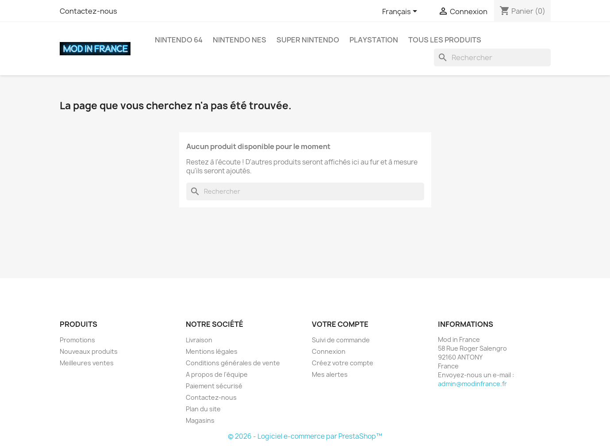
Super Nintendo (307, 40)
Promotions (77, 340)
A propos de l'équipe (217, 374)
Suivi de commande (341, 340)
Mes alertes (330, 374)
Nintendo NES (239, 40)
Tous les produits (444, 40)
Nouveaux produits (89, 351)
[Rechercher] (492, 57)
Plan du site (203, 409)
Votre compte (340, 324)
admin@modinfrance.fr (472, 383)
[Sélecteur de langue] (401, 12)
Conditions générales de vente (233, 363)
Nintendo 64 (179, 40)
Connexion (328, 351)
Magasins (200, 420)
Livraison (199, 340)
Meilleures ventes (87, 363)
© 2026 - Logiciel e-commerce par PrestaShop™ (305, 436)
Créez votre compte (342, 363)
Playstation (373, 40)
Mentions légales (212, 351)
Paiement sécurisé (214, 386)
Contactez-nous (88, 11)
